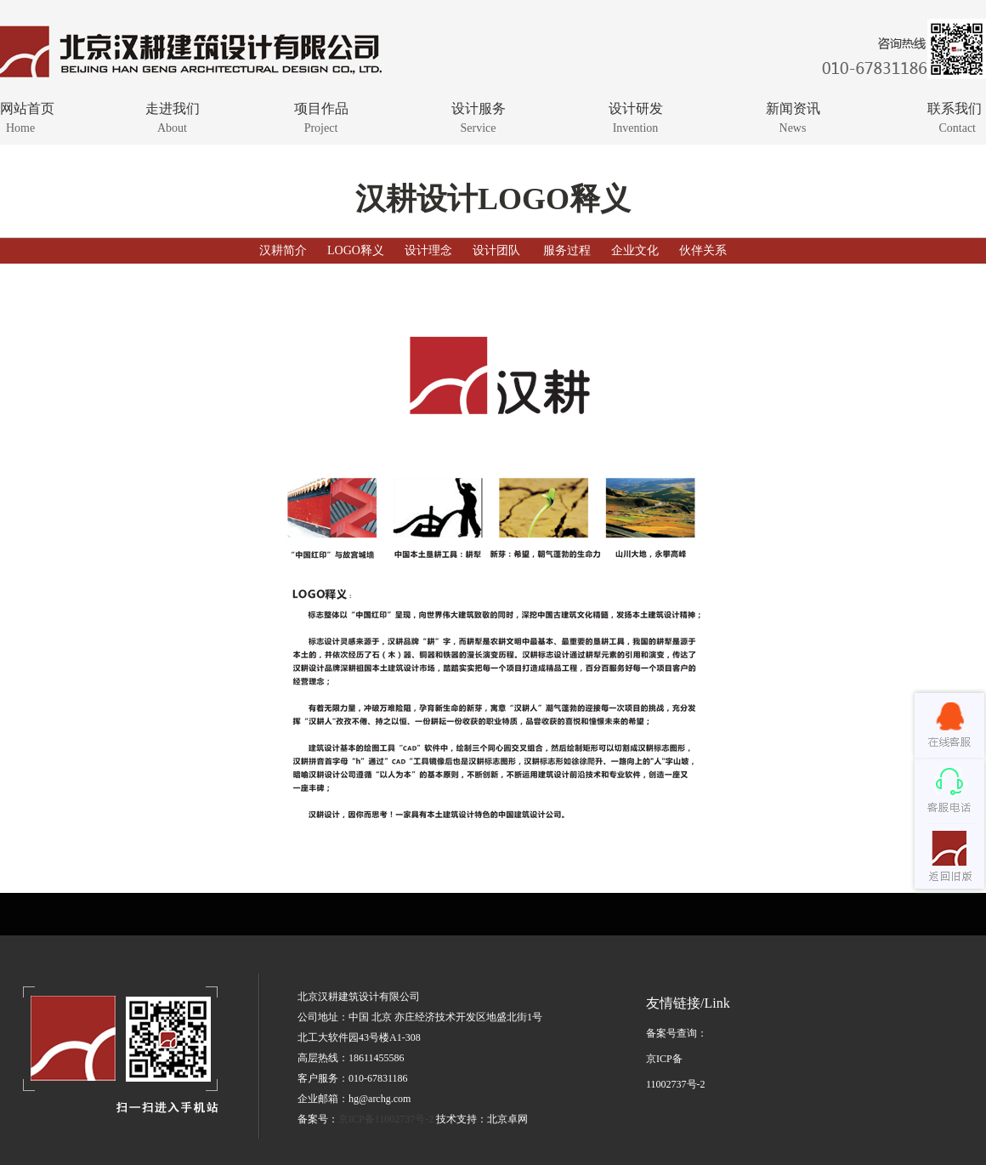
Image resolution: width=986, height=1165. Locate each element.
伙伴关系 (703, 250)
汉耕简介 (283, 250)
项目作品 (321, 116)
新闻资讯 (792, 116)
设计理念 (428, 250)
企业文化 (635, 250)
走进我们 (172, 116)
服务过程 (567, 250)
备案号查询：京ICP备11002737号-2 (676, 1058)
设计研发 (635, 116)
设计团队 (496, 250)
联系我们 (924, 116)
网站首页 (57, 116)
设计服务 (478, 116)
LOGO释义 (355, 250)
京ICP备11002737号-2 (386, 1119)
